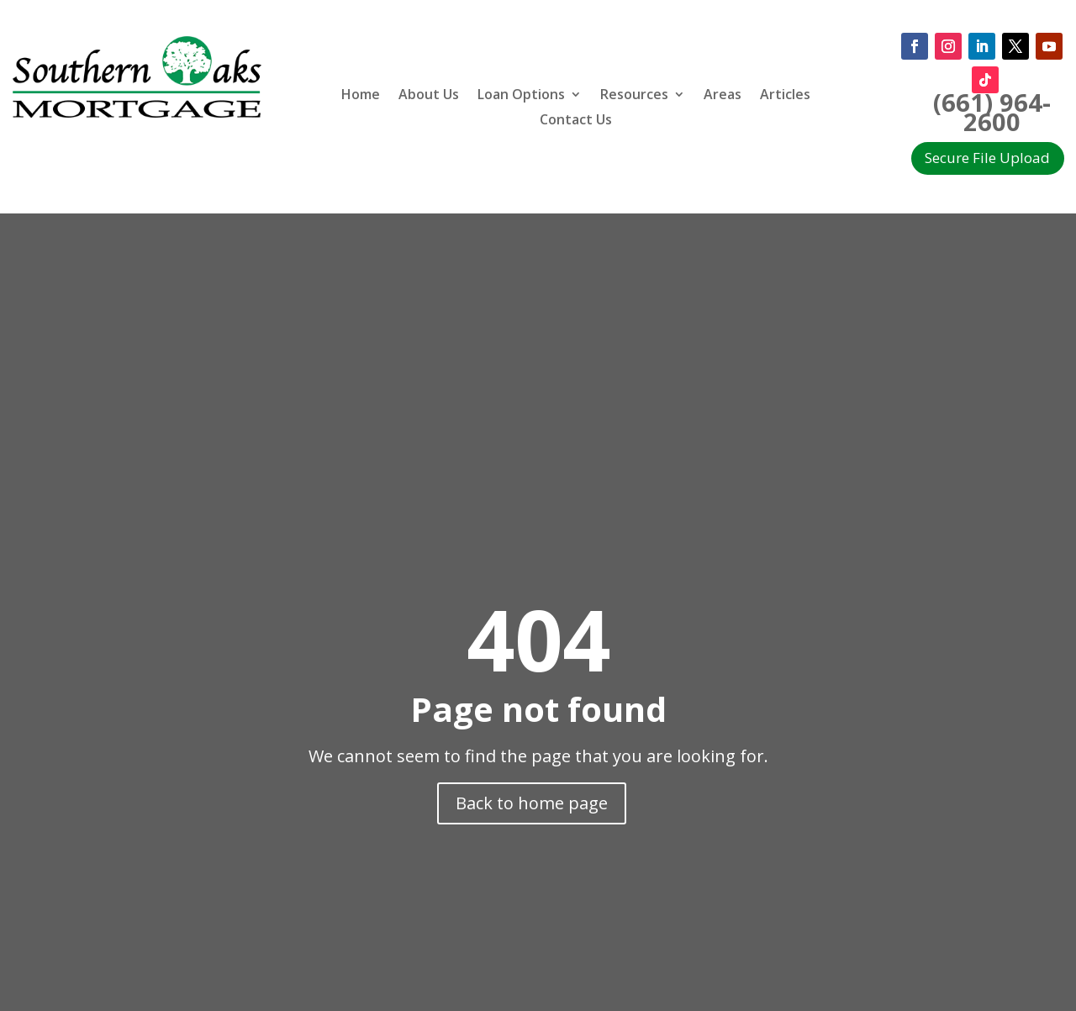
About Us (428, 95)
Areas (722, 95)
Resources (634, 95)
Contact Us (576, 121)
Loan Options (521, 95)
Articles (785, 95)
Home (360, 95)
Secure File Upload (987, 157)
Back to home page (532, 803)
